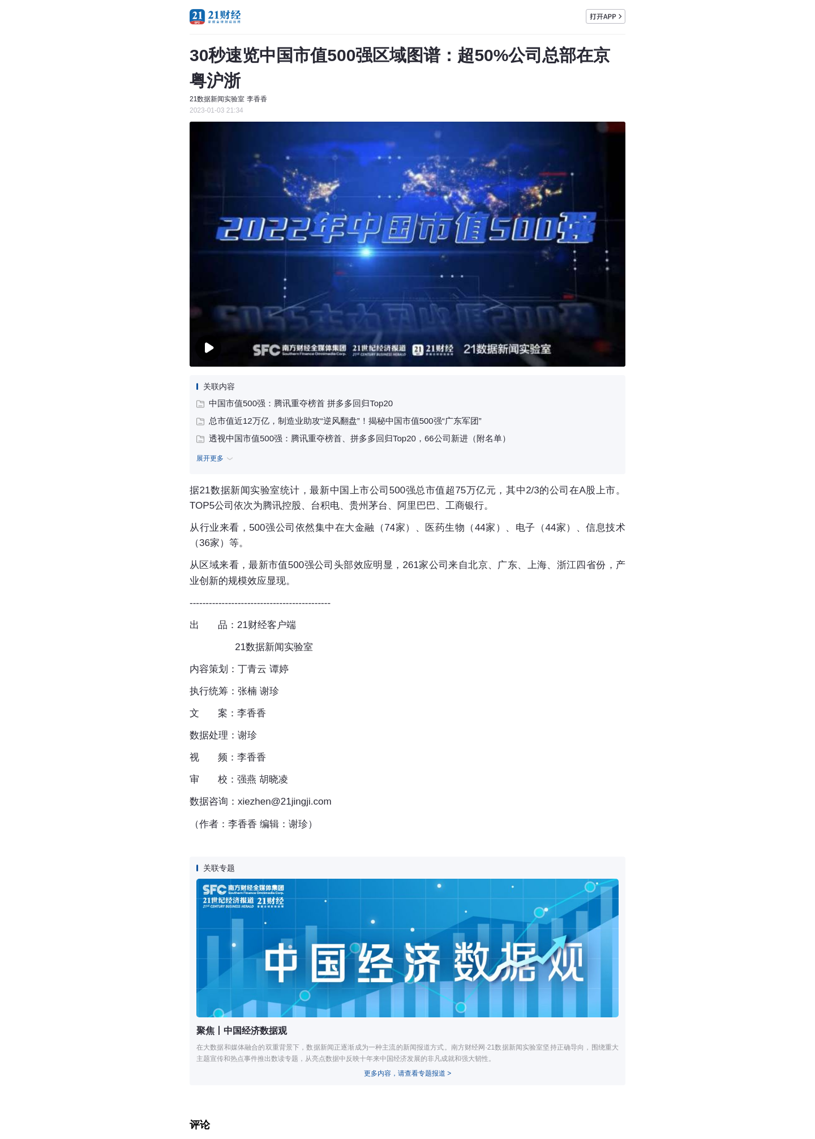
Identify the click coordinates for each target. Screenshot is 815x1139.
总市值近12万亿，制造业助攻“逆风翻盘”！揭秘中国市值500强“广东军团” (339, 420)
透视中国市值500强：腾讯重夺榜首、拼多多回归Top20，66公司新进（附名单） (353, 438)
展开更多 (216, 458)
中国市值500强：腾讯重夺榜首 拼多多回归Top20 (294, 403)
